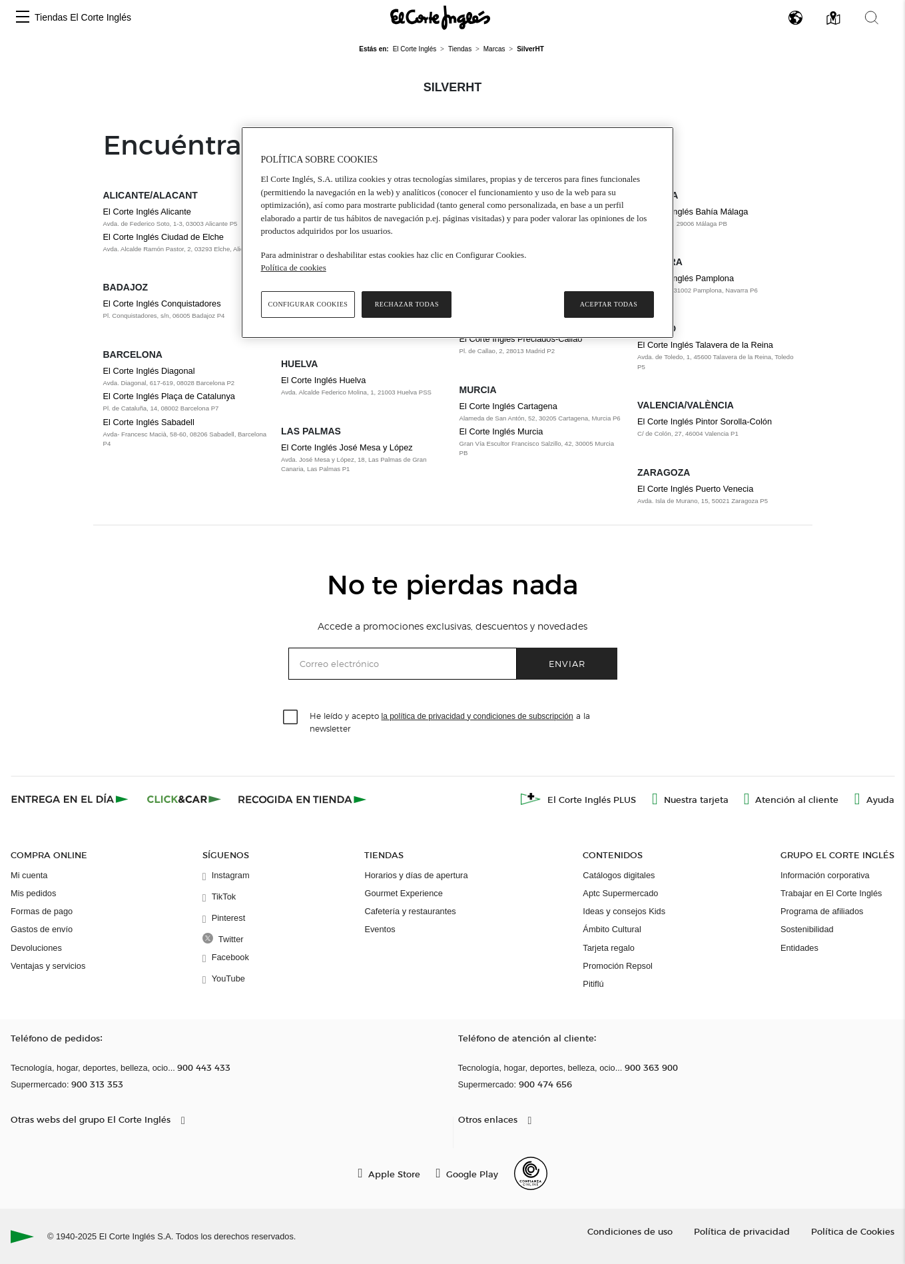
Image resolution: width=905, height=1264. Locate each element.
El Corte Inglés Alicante (147, 212)
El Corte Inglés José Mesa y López (347, 447)
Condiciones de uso (630, 1231)
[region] (457, 232)
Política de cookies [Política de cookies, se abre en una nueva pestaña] (293, 268)
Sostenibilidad (807, 929)
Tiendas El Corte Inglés (83, 17)
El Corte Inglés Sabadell (148, 422)
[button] (22, 17)
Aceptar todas (609, 304)
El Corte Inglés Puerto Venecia (695, 489)
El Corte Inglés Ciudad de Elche (163, 237)
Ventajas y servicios (48, 966)
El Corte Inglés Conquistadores (162, 304)
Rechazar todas (407, 304)
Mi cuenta (29, 875)
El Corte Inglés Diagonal (149, 371)
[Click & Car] (184, 799)
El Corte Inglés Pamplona (685, 278)
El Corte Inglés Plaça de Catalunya (169, 396)
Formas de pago (42, 911)
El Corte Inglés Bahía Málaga (692, 212)
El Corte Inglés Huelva (323, 380)
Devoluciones (36, 948)
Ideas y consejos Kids (624, 911)
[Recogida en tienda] (302, 799)
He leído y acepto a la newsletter (450, 722)
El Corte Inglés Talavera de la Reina (705, 345)
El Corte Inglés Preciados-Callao (521, 339)
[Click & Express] (71, 799)
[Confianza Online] (530, 1173)
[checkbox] (291, 718)
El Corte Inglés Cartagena (508, 406)
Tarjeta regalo (609, 948)
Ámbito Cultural (612, 929)
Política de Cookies (852, 1231)
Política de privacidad (742, 1231)
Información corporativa (825, 875)
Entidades (799, 948)
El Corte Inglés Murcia (501, 431)
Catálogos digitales (619, 875)
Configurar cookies (308, 304)
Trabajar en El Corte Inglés (831, 893)
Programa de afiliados (821, 911)
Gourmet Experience (403, 893)
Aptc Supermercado (620, 893)
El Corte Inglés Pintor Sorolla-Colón (704, 421)
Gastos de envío (42, 929)
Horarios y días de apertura (415, 875)
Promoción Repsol (618, 966)
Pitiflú (593, 984)
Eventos (379, 929)
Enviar (567, 663)
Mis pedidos (33, 893)
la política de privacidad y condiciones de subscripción (477, 716)
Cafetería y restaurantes (409, 911)
